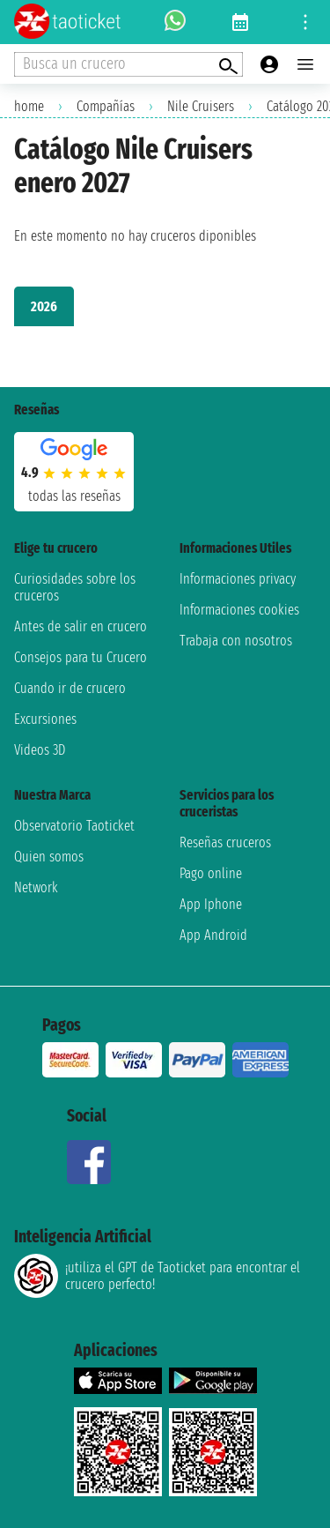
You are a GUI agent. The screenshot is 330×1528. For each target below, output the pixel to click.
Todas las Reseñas (74, 496)
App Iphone (211, 904)
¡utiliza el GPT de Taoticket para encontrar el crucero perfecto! (157, 1276)
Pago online (211, 873)
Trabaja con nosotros (236, 640)
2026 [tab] (44, 306)
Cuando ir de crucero (70, 688)
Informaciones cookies (239, 609)
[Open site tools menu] (305, 22)
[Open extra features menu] (128, 64)
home (29, 106)
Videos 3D (39, 750)
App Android (213, 935)
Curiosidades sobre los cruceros (75, 587)
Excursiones (45, 719)
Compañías (106, 106)
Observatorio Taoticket (74, 825)
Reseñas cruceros (225, 842)
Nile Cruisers (200, 106)
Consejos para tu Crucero (80, 657)
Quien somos (49, 856)
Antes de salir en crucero (80, 626)
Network (36, 887)
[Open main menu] (305, 64)
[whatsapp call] (175, 22)
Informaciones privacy (238, 578)
